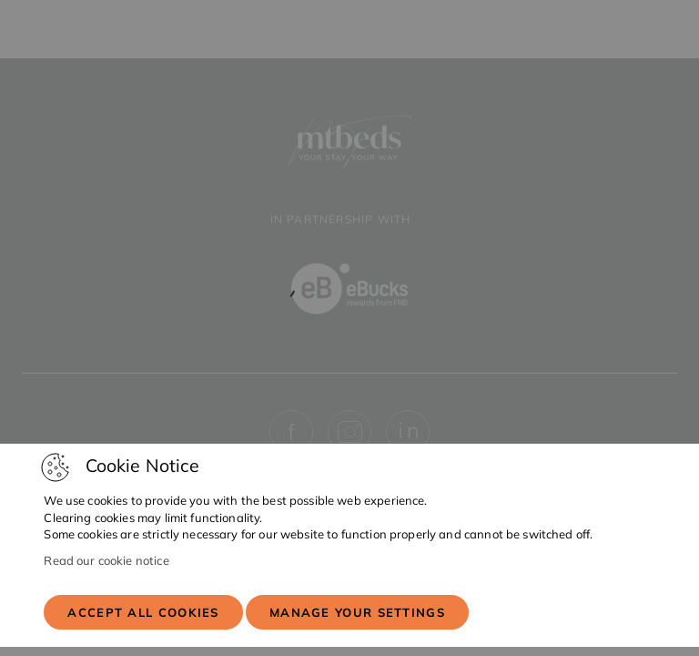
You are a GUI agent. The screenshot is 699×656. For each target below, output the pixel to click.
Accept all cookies (142, 612)
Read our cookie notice (106, 560)
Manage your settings (357, 612)
